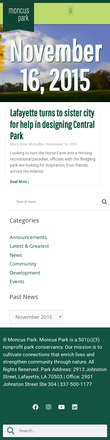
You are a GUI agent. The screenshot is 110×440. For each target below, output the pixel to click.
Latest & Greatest (29, 246)
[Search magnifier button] (104, 202)
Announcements (28, 237)
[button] (70, 10)
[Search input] (57, 202)
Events (17, 281)
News (16, 255)
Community (23, 263)
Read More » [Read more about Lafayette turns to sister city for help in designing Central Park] (19, 182)
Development (25, 272)
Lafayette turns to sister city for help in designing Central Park (52, 124)
